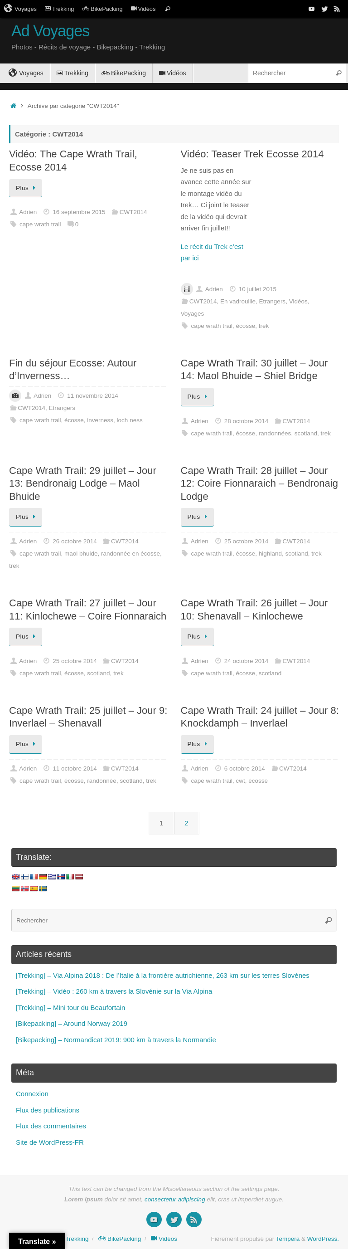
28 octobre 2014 (246, 421)
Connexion (32, 1094)
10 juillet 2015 (257, 289)
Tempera (288, 1238)
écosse (246, 325)
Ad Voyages (50, 31)
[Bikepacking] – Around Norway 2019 (71, 1023)
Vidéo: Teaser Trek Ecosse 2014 (252, 154)
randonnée (101, 780)
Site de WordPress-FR (50, 1142)
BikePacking (102, 8)
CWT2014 (133, 212)
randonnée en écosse (130, 553)
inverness (100, 420)
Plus (27, 188)
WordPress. (323, 1238)
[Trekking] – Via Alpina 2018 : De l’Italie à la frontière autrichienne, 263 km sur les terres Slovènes (162, 975)
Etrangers (272, 301)
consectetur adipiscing (175, 1199)
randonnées (275, 433)
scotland (306, 433)
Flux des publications (47, 1110)
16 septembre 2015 (79, 212)
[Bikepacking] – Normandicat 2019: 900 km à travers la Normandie (116, 1040)
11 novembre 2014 (92, 395)
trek (264, 325)
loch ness (130, 420)
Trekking (59, 8)
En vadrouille (238, 301)
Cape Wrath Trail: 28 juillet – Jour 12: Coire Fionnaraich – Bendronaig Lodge (259, 483)
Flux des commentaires (51, 1126)
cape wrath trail (40, 224)
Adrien (28, 212)
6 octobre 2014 (244, 768)
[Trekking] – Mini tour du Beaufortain (70, 1007)
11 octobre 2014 (75, 768)
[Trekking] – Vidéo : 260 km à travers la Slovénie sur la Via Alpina (114, 991)
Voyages (20, 8)
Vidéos (143, 8)
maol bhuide (81, 553)
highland (270, 553)
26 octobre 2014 (75, 541)
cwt (240, 780)
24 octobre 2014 (246, 661)
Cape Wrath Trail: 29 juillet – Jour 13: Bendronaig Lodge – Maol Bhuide (82, 483)
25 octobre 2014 (246, 541)
